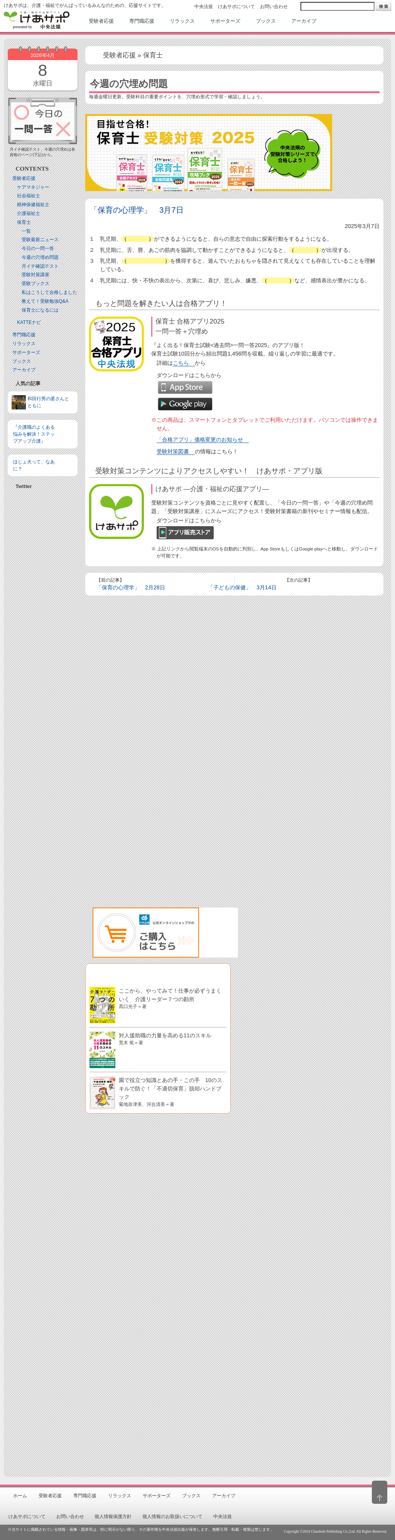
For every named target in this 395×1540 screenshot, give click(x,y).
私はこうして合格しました (49, 292)
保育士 (24, 222)
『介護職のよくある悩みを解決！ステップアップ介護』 (34, 434)
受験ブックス (35, 283)
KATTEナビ (29, 322)
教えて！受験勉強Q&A (45, 301)
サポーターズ (26, 352)
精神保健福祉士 (33, 204)
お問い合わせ (274, 6)
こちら (181, 363)
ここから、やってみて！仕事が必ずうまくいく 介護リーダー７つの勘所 (170, 998)
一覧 (26, 231)
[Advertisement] (43, 616)
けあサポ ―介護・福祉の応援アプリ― (212, 489)
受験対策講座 (35, 274)
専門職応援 (23, 334)
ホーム (20, 1495)
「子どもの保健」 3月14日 (242, 587)
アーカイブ (23, 369)
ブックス (21, 361)
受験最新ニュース (40, 239)
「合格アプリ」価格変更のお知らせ (200, 439)
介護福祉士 (28, 213)
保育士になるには (40, 310)
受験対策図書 (173, 451)
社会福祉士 (28, 195)
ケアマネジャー (33, 187)
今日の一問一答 (38, 248)
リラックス (23, 343)
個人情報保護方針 (113, 1516)
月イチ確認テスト (40, 266)
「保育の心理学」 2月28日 (130, 587)
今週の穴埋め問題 (40, 257)
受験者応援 (23, 178)
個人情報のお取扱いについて (172, 1516)
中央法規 (203, 6)
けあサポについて (236, 6)
